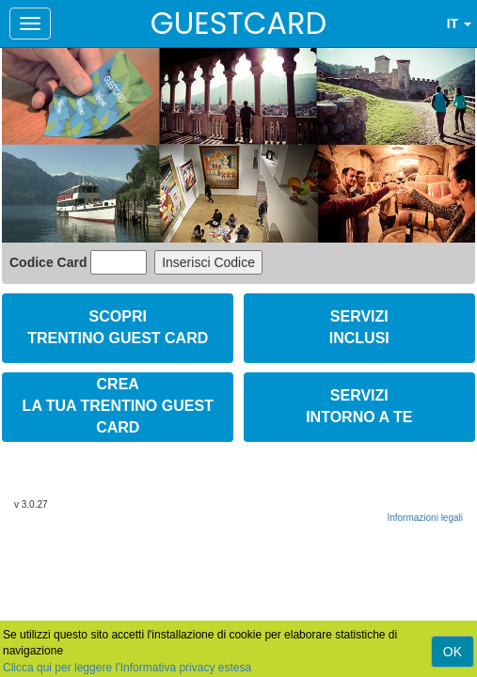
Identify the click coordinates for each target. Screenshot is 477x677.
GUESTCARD (238, 23)
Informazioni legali (425, 517)
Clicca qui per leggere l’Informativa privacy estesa (127, 667)
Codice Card (49, 262)
